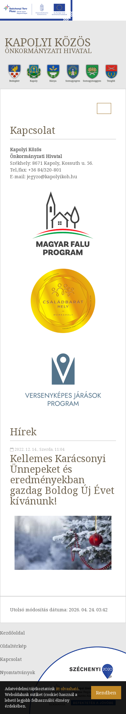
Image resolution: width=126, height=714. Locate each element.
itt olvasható (67, 688)
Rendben (106, 693)
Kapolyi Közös (63, 45)
